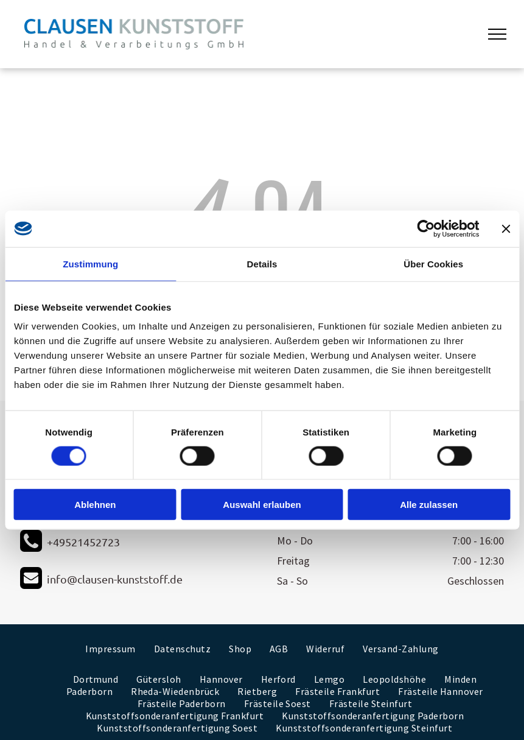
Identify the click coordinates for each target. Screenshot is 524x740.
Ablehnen (95, 504)
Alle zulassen (429, 504)
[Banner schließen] (505, 228)
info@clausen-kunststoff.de (115, 579)
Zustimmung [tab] (90, 263)
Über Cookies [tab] (433, 263)
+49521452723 (83, 541)
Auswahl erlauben (262, 504)
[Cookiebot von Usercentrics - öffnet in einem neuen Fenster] (425, 228)
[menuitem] (110, 649)
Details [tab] (262, 263)
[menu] (497, 34)
